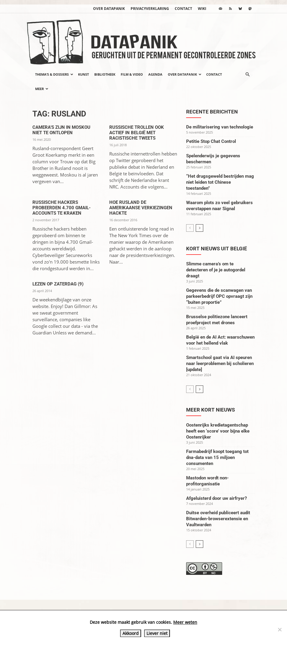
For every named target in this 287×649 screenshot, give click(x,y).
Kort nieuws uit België (216, 249)
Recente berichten (212, 112)
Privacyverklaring (150, 8)
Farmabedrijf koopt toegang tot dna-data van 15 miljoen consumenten (217, 457)
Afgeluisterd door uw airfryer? (216, 498)
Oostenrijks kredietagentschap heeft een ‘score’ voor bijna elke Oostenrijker (217, 431)
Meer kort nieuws (210, 410)
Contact (183, 8)
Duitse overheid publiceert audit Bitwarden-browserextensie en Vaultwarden (218, 518)
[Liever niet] (279, 629)
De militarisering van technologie (219, 127)
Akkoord (130, 633)
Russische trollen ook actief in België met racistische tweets (136, 133)
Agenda (155, 74)
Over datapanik (109, 8)
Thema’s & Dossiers (54, 74)
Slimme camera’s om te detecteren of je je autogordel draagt (215, 270)
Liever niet (157, 633)
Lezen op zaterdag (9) (57, 284)
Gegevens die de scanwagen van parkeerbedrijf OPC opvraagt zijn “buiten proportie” (219, 296)
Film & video (132, 74)
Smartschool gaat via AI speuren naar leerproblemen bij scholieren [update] (220, 363)
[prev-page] (190, 228)
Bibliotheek (104, 74)
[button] (247, 74)
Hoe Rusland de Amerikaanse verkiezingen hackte (140, 208)
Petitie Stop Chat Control (211, 141)
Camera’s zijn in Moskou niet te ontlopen (61, 130)
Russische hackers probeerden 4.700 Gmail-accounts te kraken (61, 208)
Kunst (83, 74)
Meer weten (185, 622)
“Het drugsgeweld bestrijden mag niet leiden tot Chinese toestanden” (220, 182)
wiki (202, 8)
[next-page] (199, 228)
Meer (41, 88)
